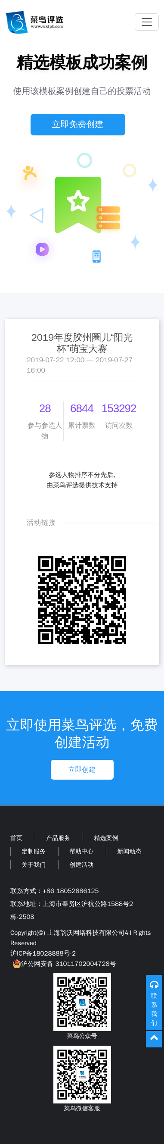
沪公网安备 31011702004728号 (63, 963)
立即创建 (82, 769)
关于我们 (34, 864)
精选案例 (106, 838)
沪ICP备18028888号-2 (43, 953)
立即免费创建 (78, 124)
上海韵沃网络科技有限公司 (85, 933)
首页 (16, 838)
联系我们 (154, 1009)
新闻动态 (129, 851)
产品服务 (58, 838)
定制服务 (34, 851)
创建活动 (81, 864)
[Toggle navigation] (147, 22)
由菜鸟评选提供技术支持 (82, 485)
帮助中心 (81, 851)
